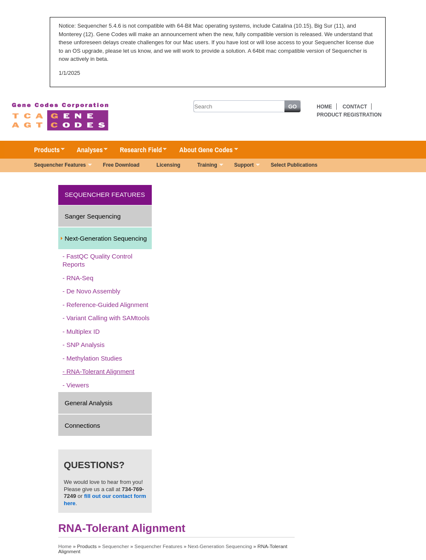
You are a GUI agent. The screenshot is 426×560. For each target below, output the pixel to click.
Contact (355, 107)
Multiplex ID (82, 331)
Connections (82, 425)
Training (206, 166)
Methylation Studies (94, 358)
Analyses (88, 150)
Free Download (121, 165)
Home (324, 107)
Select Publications (294, 165)
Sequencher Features (59, 166)
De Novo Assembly (93, 291)
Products (45, 150)
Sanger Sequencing (93, 216)
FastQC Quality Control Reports (97, 260)
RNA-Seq (79, 277)
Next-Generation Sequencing (106, 238)
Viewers (77, 385)
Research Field (139, 150)
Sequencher (115, 546)
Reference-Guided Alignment (107, 304)
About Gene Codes (204, 150)
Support (243, 166)
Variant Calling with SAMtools (108, 317)
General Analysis (89, 402)
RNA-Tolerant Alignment (100, 371)
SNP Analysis (85, 344)
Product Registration (349, 115)
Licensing (168, 165)
